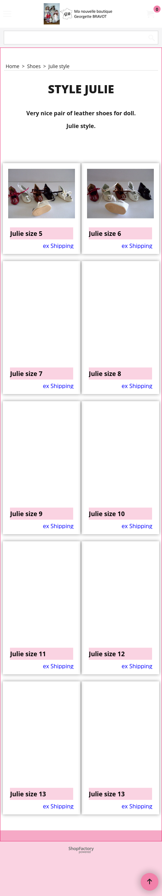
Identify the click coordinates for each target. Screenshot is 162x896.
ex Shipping (58, 288)
